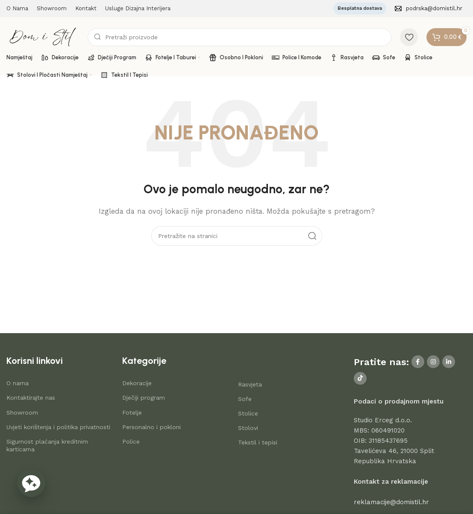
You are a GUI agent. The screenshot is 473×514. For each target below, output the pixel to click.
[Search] (239, 37)
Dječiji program (143, 397)
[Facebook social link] (417, 361)
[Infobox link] (428, 8)
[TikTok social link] (360, 378)
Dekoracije (137, 383)
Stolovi (248, 427)
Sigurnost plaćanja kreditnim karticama (47, 445)
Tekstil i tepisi (257, 442)
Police (131, 441)
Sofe (245, 398)
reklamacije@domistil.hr (391, 502)
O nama (17, 383)
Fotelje (132, 412)
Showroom (22, 412)
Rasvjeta (250, 384)
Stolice (248, 413)
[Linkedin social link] (448, 361)
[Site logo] (42, 36)
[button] (31, 483)
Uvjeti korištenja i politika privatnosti (58, 427)
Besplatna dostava (360, 8)
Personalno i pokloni (151, 427)
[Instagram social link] (433, 361)
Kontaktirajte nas (30, 397)
